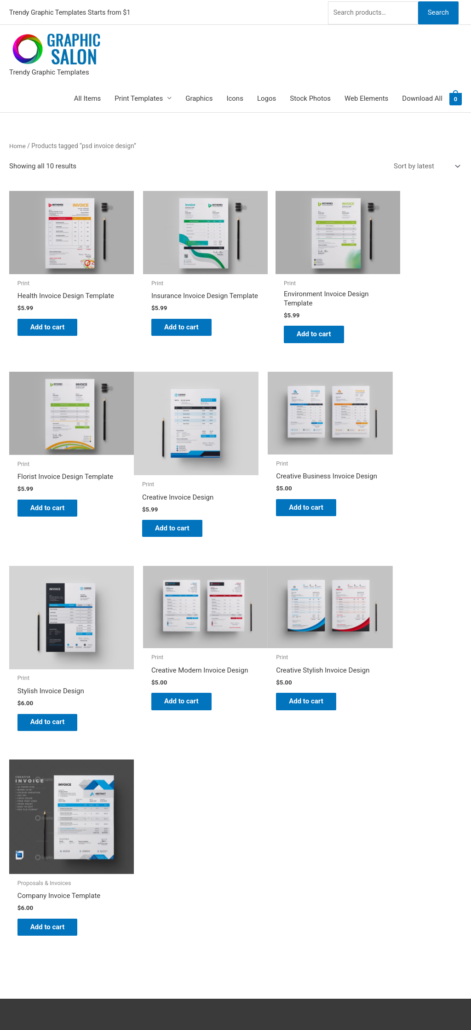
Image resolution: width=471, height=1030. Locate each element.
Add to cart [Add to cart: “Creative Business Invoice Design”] (168, 491)
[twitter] (15, 812)
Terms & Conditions (275, 892)
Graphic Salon (266, 802)
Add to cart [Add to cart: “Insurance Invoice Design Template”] (168, 321)
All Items (87, 97)
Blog (251, 815)
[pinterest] (15, 801)
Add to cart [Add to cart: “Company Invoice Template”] (168, 691)
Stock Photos (310, 97)
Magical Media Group (370, 1005)
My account (263, 853)
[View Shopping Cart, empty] (455, 97)
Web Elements (366, 97)
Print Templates (139, 97)
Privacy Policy (266, 879)
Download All (422, 97)
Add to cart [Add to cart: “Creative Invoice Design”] (53, 501)
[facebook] (15, 835)
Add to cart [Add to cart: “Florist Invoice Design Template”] (399, 321)
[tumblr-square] (15, 824)
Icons (234, 97)
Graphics (199, 97)
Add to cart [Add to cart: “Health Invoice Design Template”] (53, 321)
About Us (259, 828)
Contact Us (262, 866)
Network (282, 1005)
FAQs (253, 840)
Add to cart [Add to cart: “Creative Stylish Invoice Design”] (53, 671)
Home (17, 144)
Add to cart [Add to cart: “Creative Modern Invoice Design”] (399, 491)
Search (437, 11)
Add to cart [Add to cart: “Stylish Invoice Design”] (284, 501)
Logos (266, 97)
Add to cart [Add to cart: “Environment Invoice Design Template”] (284, 321)
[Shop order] (425, 165)
